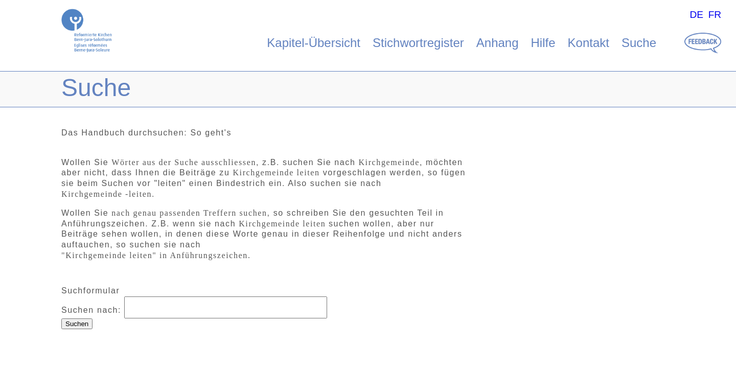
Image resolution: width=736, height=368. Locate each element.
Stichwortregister (418, 43)
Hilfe (543, 43)
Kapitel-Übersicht (313, 43)
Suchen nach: (91, 310)
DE (696, 14)
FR (715, 14)
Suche (639, 43)
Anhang (497, 43)
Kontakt (588, 43)
